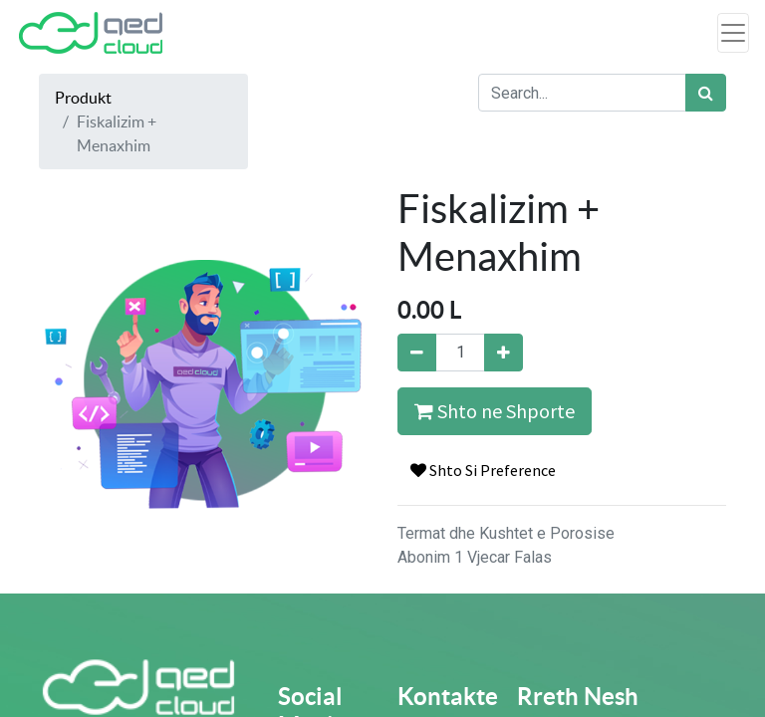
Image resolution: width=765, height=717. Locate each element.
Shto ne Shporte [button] (494, 410)
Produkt (83, 98)
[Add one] (503, 352)
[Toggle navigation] (733, 33)
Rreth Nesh (577, 696)
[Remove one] (416, 352)
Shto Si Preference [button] (483, 470)
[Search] (705, 93)
